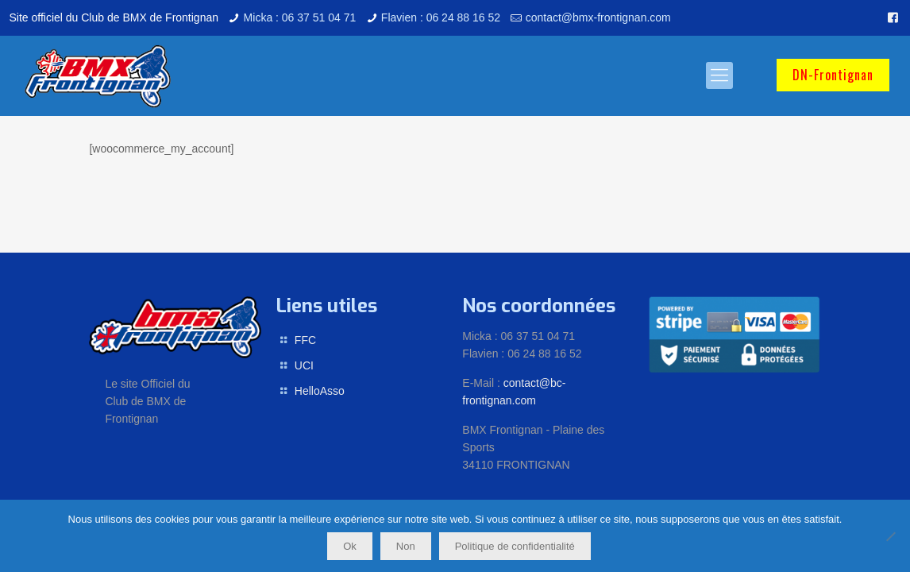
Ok (350, 546)
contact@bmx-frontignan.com (598, 17)
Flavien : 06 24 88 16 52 (440, 17)
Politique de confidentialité (515, 546)
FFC (305, 340)
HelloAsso (320, 391)
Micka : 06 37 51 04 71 (300, 17)
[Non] (890, 536)
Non (405, 546)
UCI (304, 365)
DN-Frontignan (832, 74)
